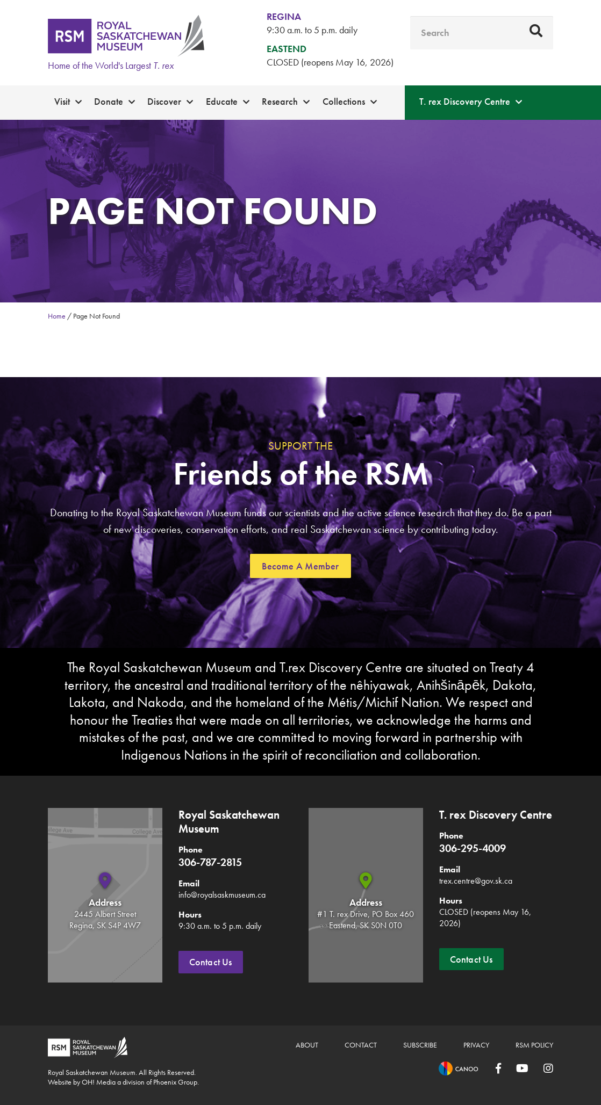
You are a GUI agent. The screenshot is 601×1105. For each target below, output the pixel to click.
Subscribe (420, 1045)
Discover (164, 101)
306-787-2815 (210, 862)
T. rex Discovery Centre (464, 101)
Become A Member (300, 566)
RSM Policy (534, 1045)
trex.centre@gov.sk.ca (475, 880)
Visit (62, 101)
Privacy (476, 1045)
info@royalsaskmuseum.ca (222, 894)
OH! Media (99, 1082)
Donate (108, 101)
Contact (361, 1045)
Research (280, 101)
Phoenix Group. (176, 1082)
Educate (222, 101)
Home (57, 316)
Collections (344, 101)
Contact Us (210, 962)
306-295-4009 (472, 848)
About (307, 1045)
